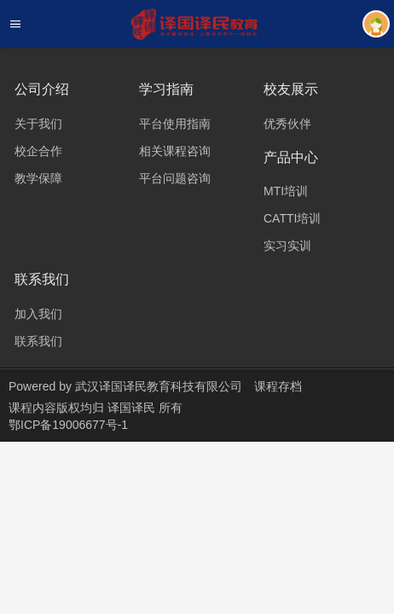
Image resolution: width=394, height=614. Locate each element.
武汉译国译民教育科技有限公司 (158, 386)
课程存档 (278, 386)
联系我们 (38, 341)
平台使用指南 (175, 123)
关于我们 (38, 123)
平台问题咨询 (175, 178)
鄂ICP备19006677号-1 (68, 425)
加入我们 (38, 314)
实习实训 (287, 245)
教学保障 (38, 178)
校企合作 (38, 151)
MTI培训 (286, 191)
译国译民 (133, 407)
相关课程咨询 (175, 151)
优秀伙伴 (287, 123)
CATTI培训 (292, 218)
